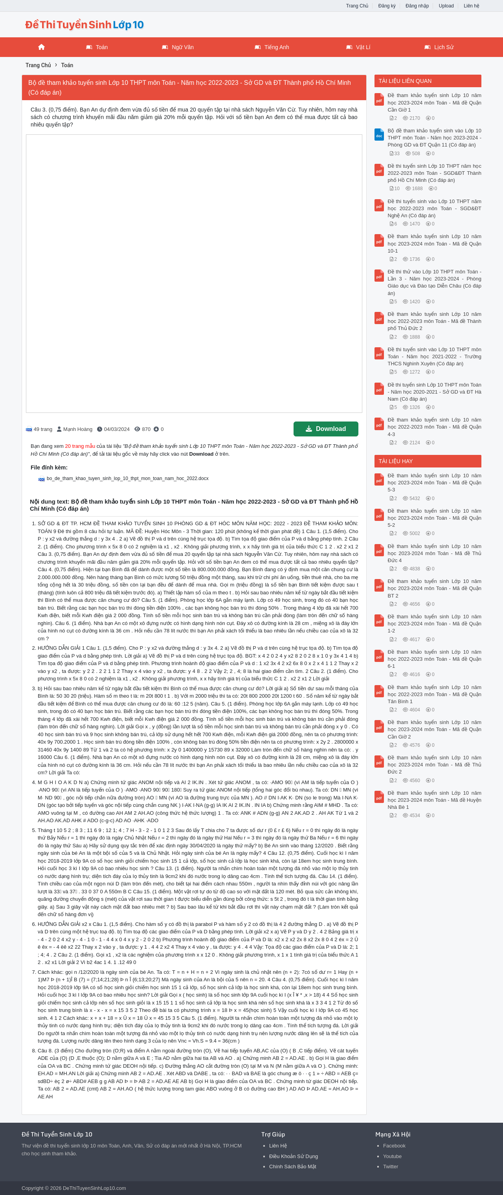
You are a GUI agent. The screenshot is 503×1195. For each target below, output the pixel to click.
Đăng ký (387, 6)
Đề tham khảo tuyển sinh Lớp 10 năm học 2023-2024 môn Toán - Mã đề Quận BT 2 (435, 588)
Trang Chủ (357, 6)
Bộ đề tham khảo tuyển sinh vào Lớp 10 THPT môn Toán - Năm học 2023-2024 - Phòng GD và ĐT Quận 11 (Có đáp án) (435, 138)
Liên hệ (471, 6)
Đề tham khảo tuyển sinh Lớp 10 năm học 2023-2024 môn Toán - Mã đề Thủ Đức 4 (435, 553)
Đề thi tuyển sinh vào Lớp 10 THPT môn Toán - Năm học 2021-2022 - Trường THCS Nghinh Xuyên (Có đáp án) (435, 356)
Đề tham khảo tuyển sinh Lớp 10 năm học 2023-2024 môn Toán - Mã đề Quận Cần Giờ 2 (435, 729)
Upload (446, 6)
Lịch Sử (438, 47)
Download (326, 428)
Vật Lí (358, 47)
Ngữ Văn (178, 47)
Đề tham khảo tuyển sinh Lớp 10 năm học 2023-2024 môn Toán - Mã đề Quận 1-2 (435, 624)
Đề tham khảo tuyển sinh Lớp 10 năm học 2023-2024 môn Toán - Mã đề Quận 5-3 (435, 483)
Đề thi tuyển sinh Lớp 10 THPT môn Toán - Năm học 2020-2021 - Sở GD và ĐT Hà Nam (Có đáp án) (435, 392)
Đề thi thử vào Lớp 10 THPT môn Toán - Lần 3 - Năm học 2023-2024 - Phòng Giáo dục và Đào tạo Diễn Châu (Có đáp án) (435, 282)
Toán (97, 47)
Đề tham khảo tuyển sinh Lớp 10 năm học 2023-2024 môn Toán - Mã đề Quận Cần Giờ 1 (435, 102)
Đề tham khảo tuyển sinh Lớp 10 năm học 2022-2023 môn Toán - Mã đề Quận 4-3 (435, 427)
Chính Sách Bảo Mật (292, 1166)
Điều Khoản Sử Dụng (293, 1156)
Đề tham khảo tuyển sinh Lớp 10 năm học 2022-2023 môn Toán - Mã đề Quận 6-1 (435, 659)
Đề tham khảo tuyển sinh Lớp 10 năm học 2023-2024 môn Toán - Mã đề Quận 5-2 (435, 518)
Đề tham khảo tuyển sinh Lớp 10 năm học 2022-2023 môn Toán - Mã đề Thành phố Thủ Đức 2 (435, 321)
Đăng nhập (417, 6)
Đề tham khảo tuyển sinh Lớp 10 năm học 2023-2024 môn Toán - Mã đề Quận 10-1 (435, 243)
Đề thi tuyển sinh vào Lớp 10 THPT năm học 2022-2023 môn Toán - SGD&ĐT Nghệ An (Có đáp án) (435, 208)
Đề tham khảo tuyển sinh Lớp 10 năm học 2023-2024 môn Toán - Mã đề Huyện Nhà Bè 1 (435, 800)
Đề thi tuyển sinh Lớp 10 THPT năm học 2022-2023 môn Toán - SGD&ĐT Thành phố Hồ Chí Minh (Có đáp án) (435, 173)
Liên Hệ (278, 1146)
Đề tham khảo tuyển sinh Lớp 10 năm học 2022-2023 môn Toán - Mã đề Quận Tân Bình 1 (435, 694)
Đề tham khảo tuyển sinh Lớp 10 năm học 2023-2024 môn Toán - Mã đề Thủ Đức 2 (435, 765)
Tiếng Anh (272, 47)
